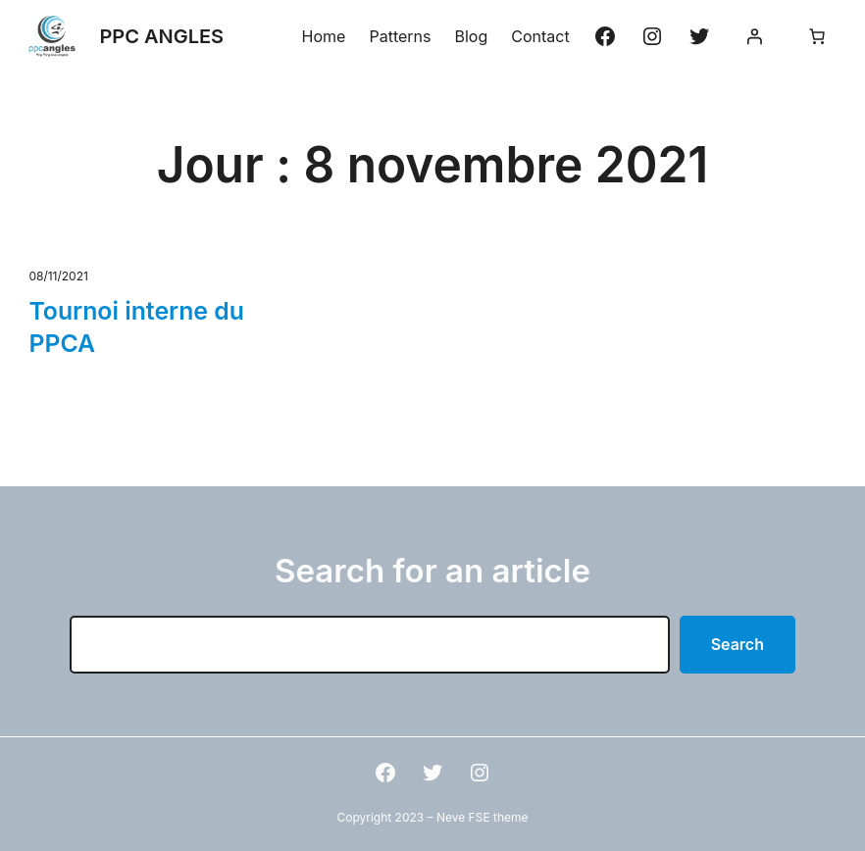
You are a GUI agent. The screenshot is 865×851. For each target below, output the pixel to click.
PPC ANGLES (161, 36)
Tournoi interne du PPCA (135, 327)
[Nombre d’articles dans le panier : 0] (817, 36)
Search (737, 644)
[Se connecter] (754, 36)
